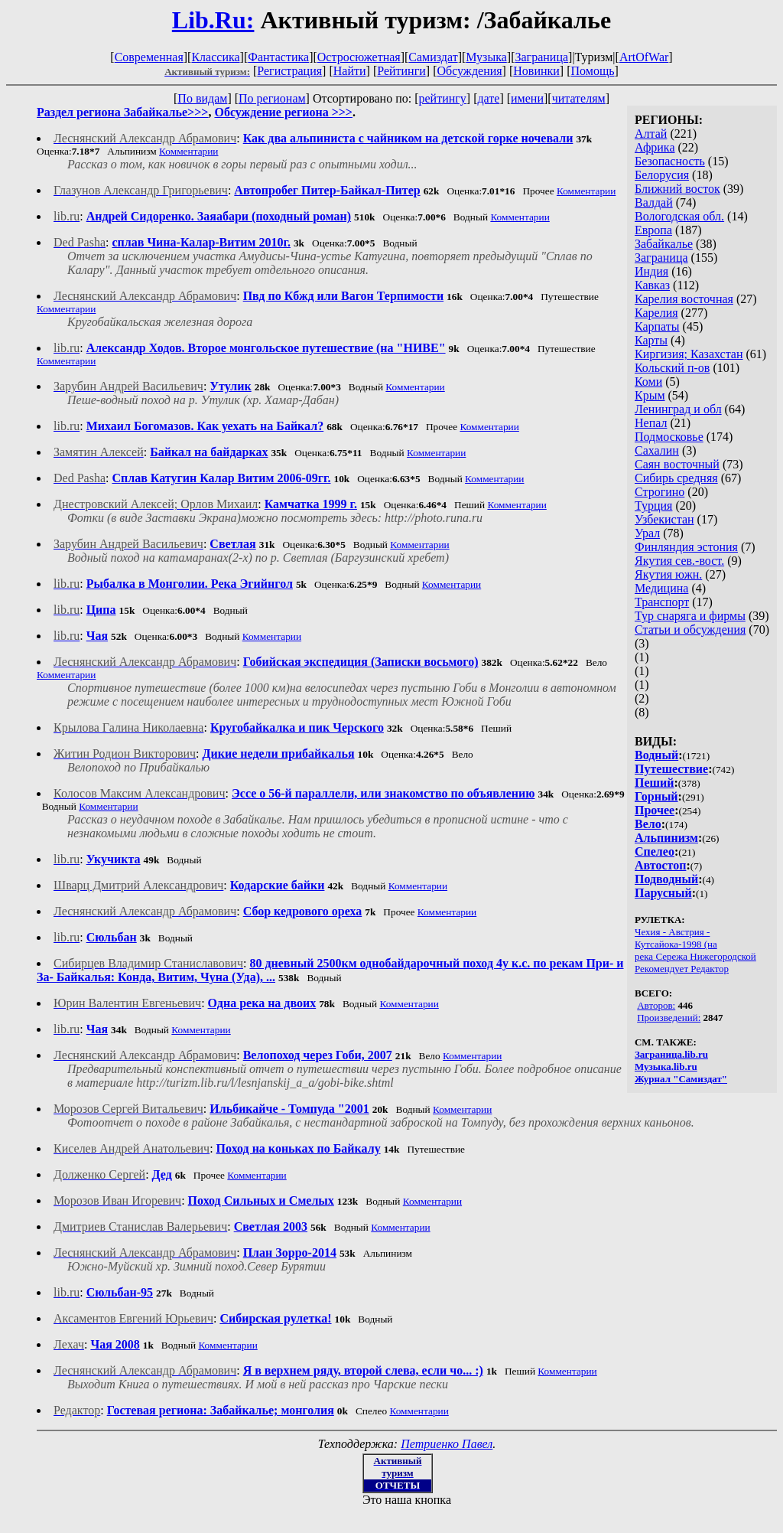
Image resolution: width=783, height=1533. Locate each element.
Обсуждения (469, 70)
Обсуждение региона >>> (283, 112)
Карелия (656, 312)
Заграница (541, 57)
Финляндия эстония (686, 546)
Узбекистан (664, 519)
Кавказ (652, 285)
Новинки (536, 70)
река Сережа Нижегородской (695, 956)
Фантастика (278, 57)
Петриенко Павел (446, 1443)
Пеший (654, 782)
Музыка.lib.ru (666, 1066)
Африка (655, 147)
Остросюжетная (359, 57)
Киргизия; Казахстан (689, 353)
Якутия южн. (668, 574)
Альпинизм (666, 837)
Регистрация (289, 70)
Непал (651, 422)
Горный (656, 796)
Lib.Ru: (213, 20)
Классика (215, 57)
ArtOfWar (643, 57)
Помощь (593, 70)
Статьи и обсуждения (690, 629)
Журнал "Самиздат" (681, 1079)
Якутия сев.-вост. (679, 560)
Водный (656, 755)
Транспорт (662, 601)
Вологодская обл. (679, 216)
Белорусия (662, 174)
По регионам (272, 98)
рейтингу (442, 98)
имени (527, 98)
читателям (579, 98)
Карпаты (657, 326)
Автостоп (660, 865)
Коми (648, 381)
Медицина (661, 588)
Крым (650, 395)
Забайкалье (664, 243)
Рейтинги (401, 70)
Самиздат (432, 57)
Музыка (486, 57)
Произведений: (668, 1017)
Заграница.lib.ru (671, 1054)
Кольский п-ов (672, 367)
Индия (651, 271)
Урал (647, 533)
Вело (648, 823)
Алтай (651, 133)
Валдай (654, 202)
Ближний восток (677, 188)
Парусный (663, 892)
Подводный (666, 879)
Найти (349, 70)
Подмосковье (669, 436)
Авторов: (656, 1005)
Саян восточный (677, 464)
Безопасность (670, 161)
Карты (651, 340)
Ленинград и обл (678, 409)
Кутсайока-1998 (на (676, 944)
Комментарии (188, 151)
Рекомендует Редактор (682, 968)
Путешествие (671, 768)
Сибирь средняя (676, 477)
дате (488, 98)
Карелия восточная (684, 298)
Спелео (654, 851)
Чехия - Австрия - (672, 932)
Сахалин (657, 450)
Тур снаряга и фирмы (690, 615)
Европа (653, 229)
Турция (653, 505)
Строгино (659, 491)
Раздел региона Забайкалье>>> (122, 112)
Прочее (654, 810)
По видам (202, 98)
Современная (149, 57)
